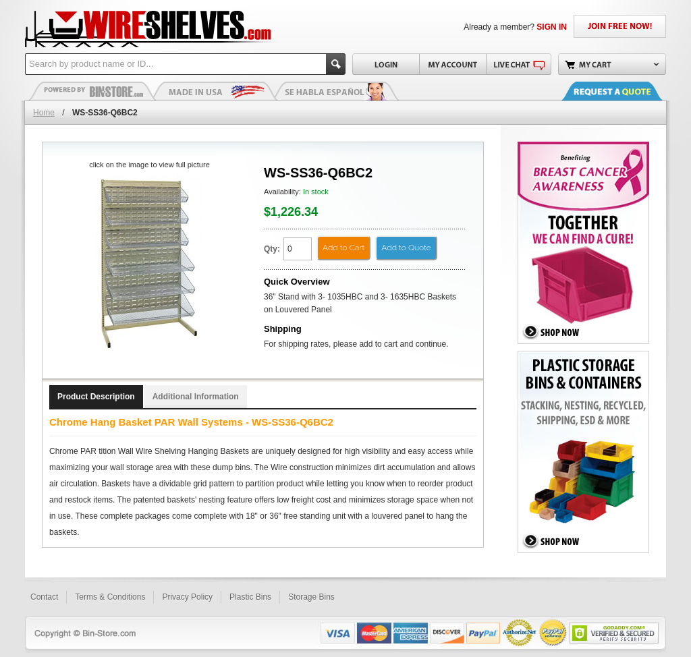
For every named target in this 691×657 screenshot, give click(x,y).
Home (44, 112)
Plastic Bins (92, 91)
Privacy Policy (187, 597)
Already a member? (515, 27)
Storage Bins (311, 597)
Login (385, 64)
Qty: (272, 249)
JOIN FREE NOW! (620, 26)
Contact (44, 597)
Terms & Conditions (110, 597)
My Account (452, 64)
